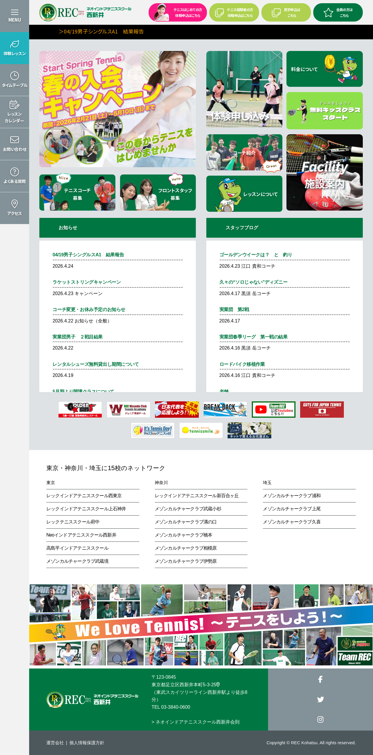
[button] (14, 48)
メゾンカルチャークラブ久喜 (292, 521)
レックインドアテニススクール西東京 (84, 495)
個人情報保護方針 (86, 742)
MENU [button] (14, 20)
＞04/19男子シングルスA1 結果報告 (130, 31)
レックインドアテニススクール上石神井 (86, 508)
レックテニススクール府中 (72, 521)
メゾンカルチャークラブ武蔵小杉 (188, 508)
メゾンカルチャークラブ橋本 (183, 534)
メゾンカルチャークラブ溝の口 (186, 521)
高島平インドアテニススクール (77, 548)
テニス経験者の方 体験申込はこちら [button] (234, 12)
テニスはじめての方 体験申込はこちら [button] (176, 12)
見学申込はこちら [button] (286, 12)
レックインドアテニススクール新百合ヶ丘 (197, 495)
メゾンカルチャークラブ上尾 (292, 508)
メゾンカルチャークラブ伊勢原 (186, 561)
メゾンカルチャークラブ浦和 (292, 495)
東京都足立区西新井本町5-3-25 (186, 684)
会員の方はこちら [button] (338, 12)
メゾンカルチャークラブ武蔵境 (77, 561)
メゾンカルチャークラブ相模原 (186, 548)
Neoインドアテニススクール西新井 (81, 534)
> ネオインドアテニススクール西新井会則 (196, 721)
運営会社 (55, 742)
